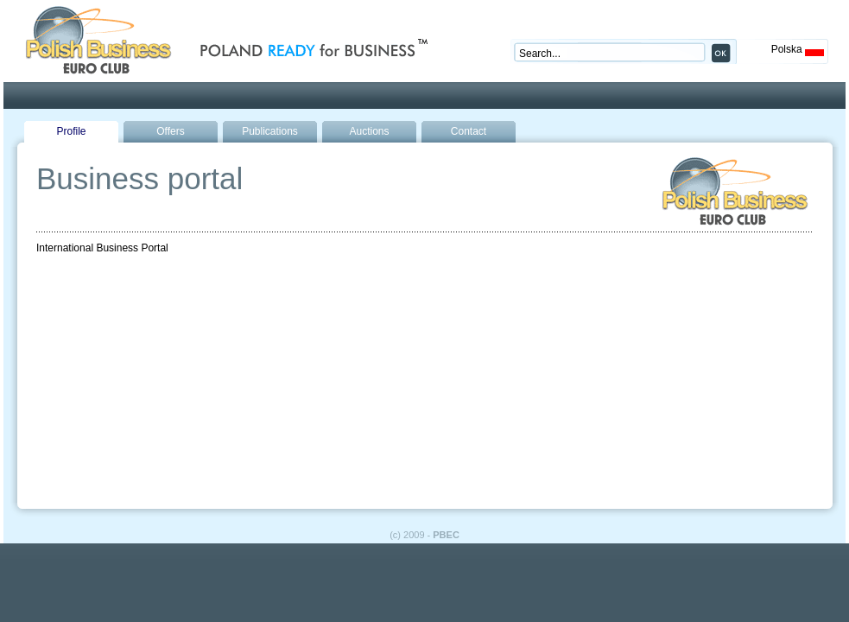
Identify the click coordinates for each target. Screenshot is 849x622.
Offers (170, 131)
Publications (270, 131)
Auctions (369, 131)
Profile (71, 131)
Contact (468, 131)
